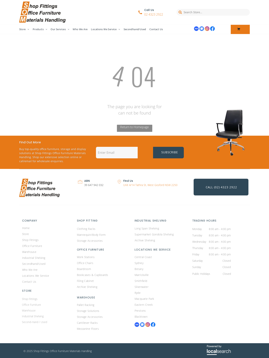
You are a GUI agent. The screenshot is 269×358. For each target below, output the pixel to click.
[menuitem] (26, 29)
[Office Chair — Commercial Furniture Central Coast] (231, 131)
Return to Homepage (134, 127)
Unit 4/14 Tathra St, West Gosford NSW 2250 (150, 185)
